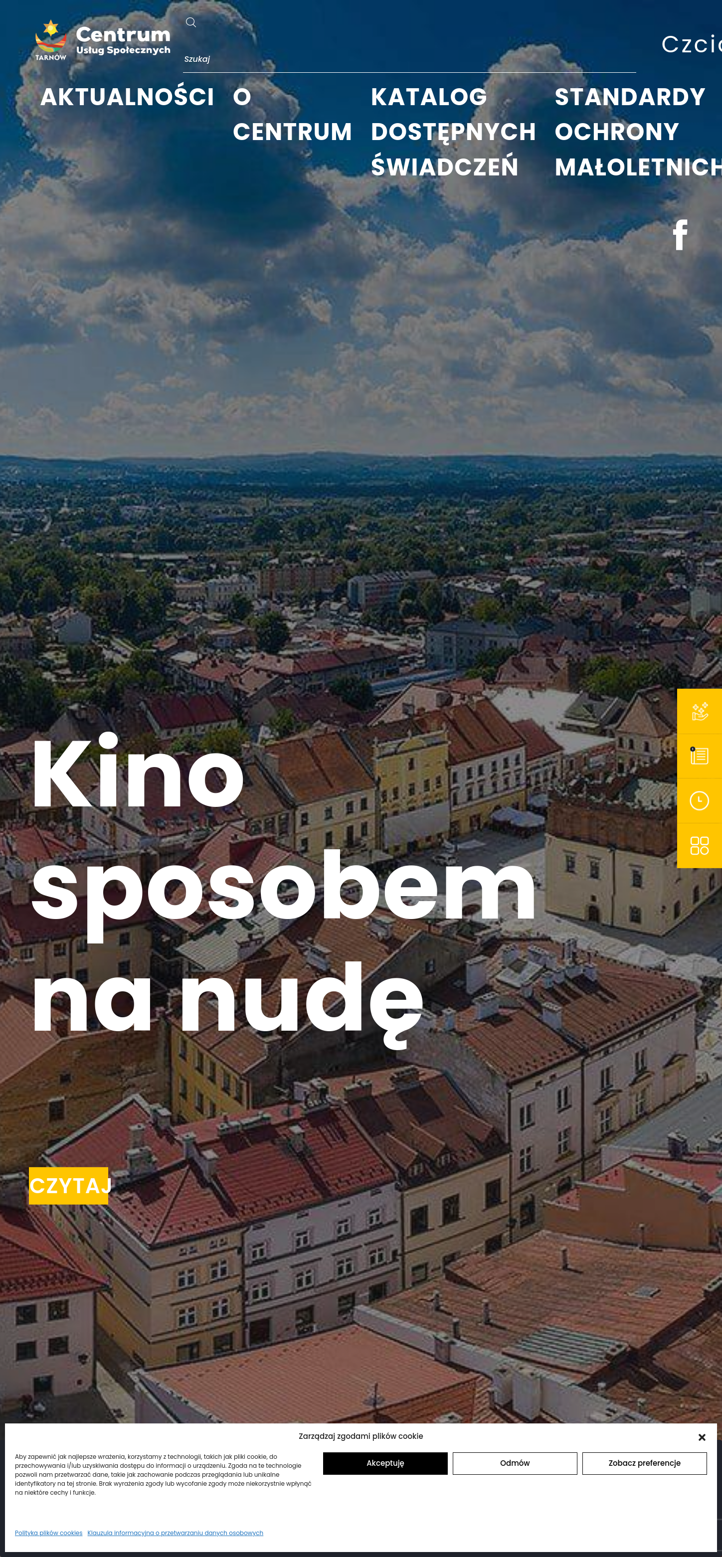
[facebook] (680, 239)
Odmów (515, 1463)
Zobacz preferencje (645, 1463)
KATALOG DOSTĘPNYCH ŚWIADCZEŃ (454, 132)
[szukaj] (191, 17)
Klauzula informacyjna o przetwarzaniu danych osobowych (176, 1533)
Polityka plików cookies (49, 1533)
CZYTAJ (68, 1186)
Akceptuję (385, 1463)
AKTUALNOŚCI (127, 97)
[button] (702, 1436)
